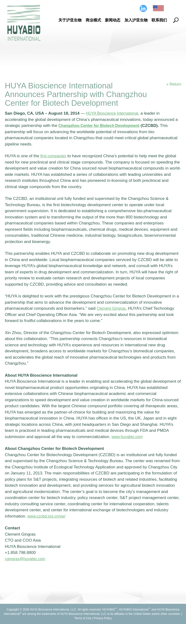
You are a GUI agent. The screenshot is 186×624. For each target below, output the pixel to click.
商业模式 (93, 20)
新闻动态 (112, 20)
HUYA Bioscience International (113, 113)
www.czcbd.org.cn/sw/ (48, 516)
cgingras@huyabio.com (26, 559)
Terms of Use (82, 618)
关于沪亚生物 (70, 20)
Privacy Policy (103, 618)
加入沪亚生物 (136, 20)
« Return (173, 84)
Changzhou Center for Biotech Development (101, 125)
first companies (54, 156)
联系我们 (159, 20)
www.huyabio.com (128, 436)
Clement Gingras (112, 308)
